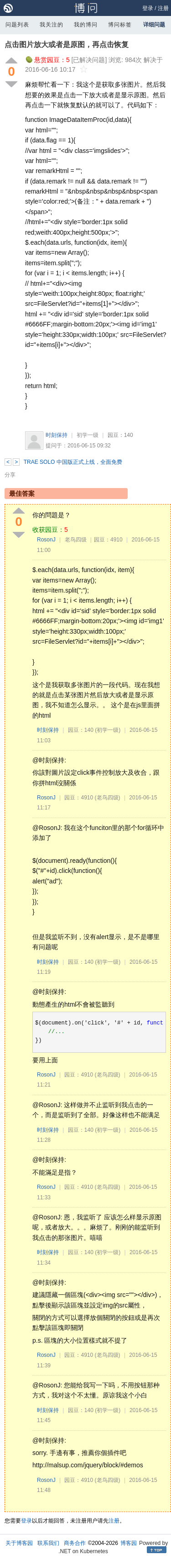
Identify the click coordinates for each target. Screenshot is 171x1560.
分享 (10, 475)
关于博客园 (19, 1543)
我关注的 (51, 24)
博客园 (128, 1543)
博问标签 (120, 24)
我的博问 (86, 24)
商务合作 (75, 1543)
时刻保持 (56, 435)
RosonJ (46, 539)
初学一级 (87, 435)
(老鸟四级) (107, 797)
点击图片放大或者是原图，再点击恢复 (67, 44)
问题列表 (17, 24)
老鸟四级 (76, 539)
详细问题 (154, 24)
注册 (163, 8)
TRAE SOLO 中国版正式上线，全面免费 (73, 462)
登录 (147, 8)
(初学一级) (107, 730)
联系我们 (48, 1543)
